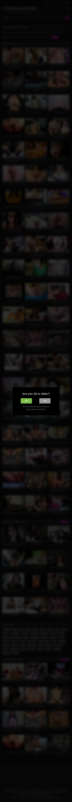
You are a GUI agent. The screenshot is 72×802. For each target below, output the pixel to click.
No (45, 400)
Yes (26, 400)
